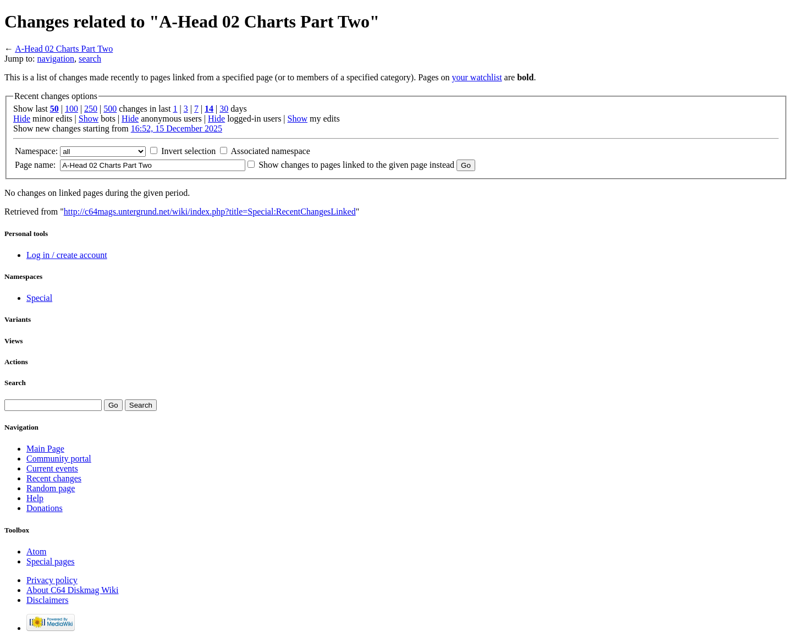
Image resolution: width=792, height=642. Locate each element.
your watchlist (477, 77)
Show (88, 118)
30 (223, 108)
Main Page (45, 448)
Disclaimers (47, 600)
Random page (50, 488)
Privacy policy (52, 580)
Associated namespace (270, 151)
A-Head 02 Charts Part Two (64, 48)
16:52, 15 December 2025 (176, 128)
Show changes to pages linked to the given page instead (356, 164)
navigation (56, 58)
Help (34, 498)
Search (15, 382)
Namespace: (36, 151)
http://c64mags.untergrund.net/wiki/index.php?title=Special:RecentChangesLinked (210, 211)
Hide (21, 118)
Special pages (50, 561)
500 (110, 108)
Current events (52, 468)
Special (39, 298)
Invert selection (188, 151)
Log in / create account (66, 255)
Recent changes (53, 478)
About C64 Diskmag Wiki (72, 590)
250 (90, 108)
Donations (44, 508)
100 (71, 108)
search (90, 58)
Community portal (58, 458)
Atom (36, 551)
